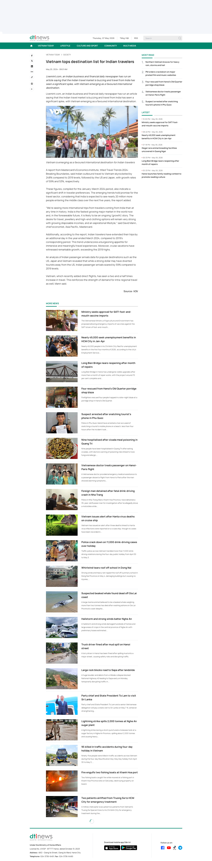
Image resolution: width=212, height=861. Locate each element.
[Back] (32, 89)
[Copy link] (32, 77)
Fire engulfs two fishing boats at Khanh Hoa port (109, 772)
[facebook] (32, 55)
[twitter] (32, 61)
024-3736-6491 (47, 856)
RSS (136, 38)
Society (67, 54)
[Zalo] (32, 72)
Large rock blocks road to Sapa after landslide (108, 670)
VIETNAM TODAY (46, 45)
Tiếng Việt (124, 38)
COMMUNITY (110, 45)
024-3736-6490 (66, 856)
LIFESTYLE (65, 45)
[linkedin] (32, 66)
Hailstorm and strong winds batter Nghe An (106, 618)
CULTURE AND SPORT (87, 45)
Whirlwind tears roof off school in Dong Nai (106, 567)
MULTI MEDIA (129, 45)
